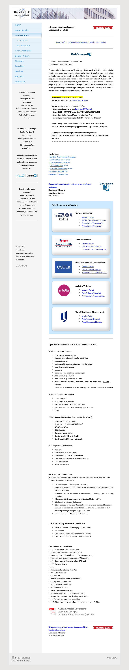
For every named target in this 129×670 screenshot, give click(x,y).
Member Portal (88, 243)
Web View (112, 657)
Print (16, 657)
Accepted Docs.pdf (67, 611)
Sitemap (26, 657)
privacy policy (20, 246)
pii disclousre (20, 250)
